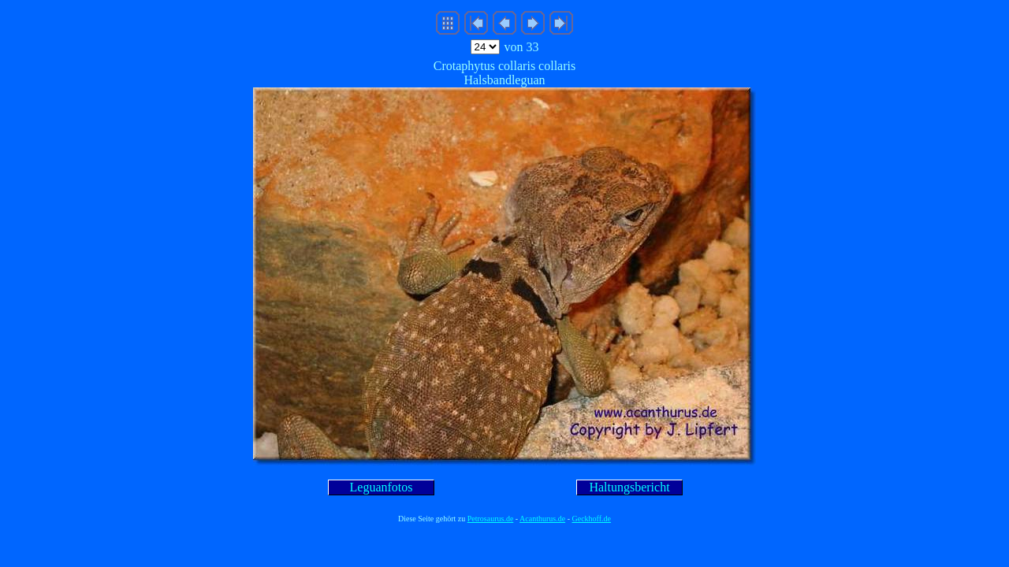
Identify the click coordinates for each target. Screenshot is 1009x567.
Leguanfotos (381, 487)
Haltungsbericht (629, 487)
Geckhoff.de (592, 518)
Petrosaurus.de (490, 518)
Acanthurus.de (542, 518)
